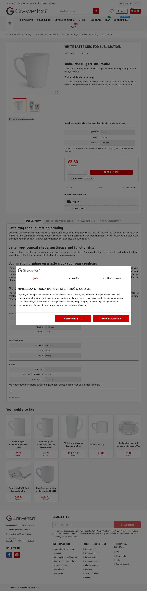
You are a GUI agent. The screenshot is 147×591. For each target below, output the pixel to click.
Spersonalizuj (73, 304)
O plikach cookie (112, 264)
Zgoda (35, 264)
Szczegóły (73, 264)
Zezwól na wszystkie (110, 304)
